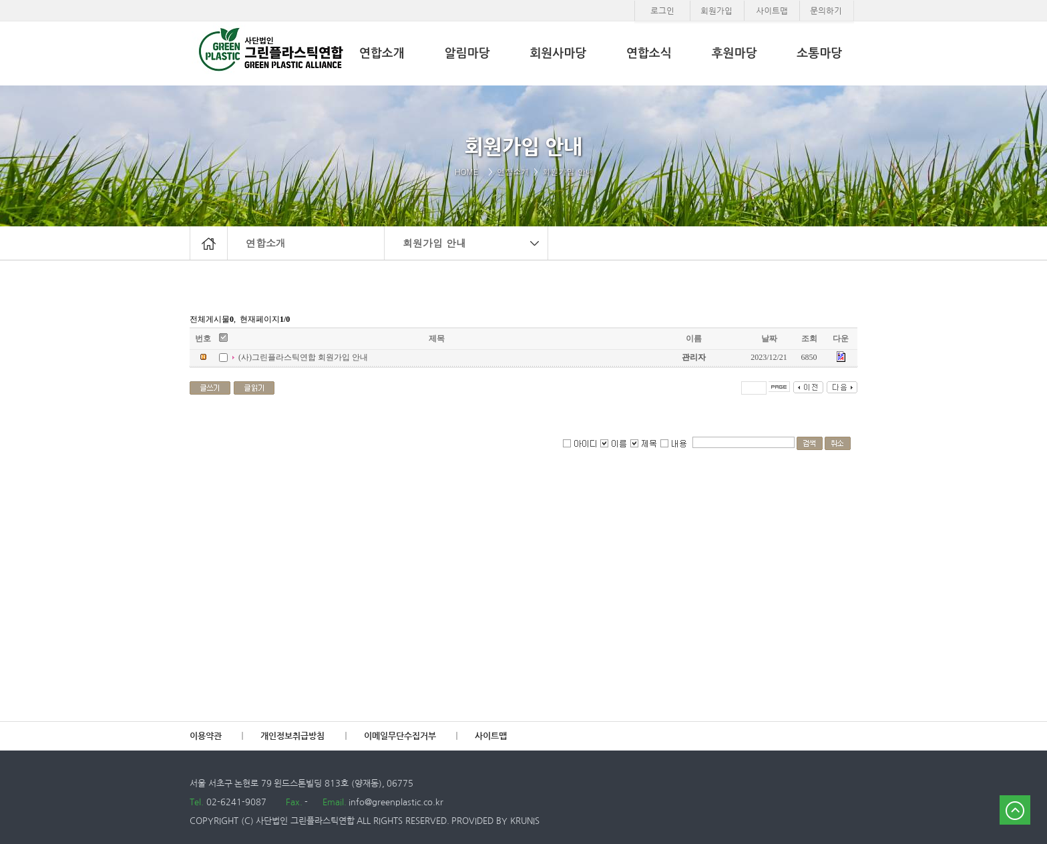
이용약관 (206, 736)
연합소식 (649, 53)
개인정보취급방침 (292, 736)
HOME (469, 171)
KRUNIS (525, 821)
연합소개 (266, 243)
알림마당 (467, 53)
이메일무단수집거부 (400, 736)
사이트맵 (491, 736)
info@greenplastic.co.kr (395, 802)
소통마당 (819, 53)
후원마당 (734, 53)
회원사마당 (558, 53)
